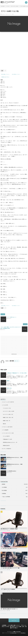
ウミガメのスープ (6, 408)
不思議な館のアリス (6, 439)
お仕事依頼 (4, 625)
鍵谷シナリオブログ (8, 2)
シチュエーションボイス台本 (7, 401)
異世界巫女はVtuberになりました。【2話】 (15, 457)
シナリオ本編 (4, 429)
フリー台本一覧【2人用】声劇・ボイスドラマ (9, 548)
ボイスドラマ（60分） (7, 414)
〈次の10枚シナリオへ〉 (16, 74)
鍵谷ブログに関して (14, 627)
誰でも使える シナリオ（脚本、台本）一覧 (18, 626)
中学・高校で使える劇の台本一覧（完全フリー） (9, 608)
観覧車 (8, 380)
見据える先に (9, 388)
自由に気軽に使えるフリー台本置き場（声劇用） (9, 528)
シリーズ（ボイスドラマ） (6, 433)
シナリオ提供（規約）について (14, 625)
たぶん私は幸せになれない (11, 471)
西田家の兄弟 (5, 445)
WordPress (23, 632)
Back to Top (14, 620)
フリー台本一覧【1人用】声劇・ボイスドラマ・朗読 (10, 568)
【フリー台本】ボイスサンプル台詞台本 (8, 589)
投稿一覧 (16, 360)
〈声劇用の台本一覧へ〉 (5, 77)
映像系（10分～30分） (7, 417)
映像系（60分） (6, 420)
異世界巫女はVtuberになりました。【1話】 (15, 464)
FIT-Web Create (13, 632)
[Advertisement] (14, 50)
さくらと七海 (5, 436)
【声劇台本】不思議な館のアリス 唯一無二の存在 (16, 372)
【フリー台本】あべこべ (11, 317)
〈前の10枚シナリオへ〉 (5, 74)
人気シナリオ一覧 (5, 626)
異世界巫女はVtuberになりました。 (9, 442)
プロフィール (23, 625)
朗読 (4, 423)
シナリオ (3, 405)
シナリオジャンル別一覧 (6, 426)
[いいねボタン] (2, 71)
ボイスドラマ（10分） (10, 14)
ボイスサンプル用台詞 (6, 448)
